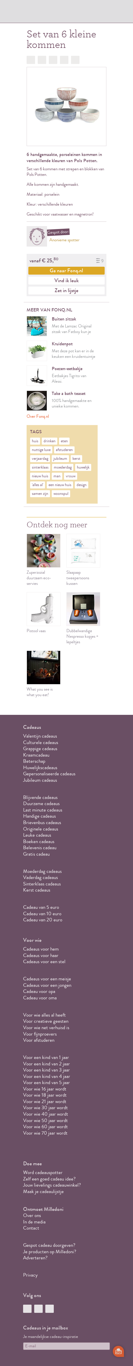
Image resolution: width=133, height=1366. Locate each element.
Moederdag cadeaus (42, 871)
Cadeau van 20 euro (42, 919)
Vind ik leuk (66, 280)
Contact (31, 1228)
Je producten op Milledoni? (49, 1251)
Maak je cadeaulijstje (43, 1191)
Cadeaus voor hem (41, 949)
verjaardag (40, 459)
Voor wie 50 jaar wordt (45, 1120)
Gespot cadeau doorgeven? (49, 1245)
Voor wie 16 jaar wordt (44, 1089)
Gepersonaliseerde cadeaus (49, 773)
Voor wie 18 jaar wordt (45, 1095)
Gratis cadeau (36, 854)
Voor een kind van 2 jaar (46, 1063)
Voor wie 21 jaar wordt (44, 1101)
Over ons (32, 1215)
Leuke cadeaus (37, 835)
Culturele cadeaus (40, 742)
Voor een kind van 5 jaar (46, 1082)
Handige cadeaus (39, 816)
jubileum (60, 459)
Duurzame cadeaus (41, 803)
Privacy (30, 1275)
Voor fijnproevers (40, 1034)
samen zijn (40, 494)
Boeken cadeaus (38, 841)
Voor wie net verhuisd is (46, 1027)
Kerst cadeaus (36, 890)
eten (64, 441)
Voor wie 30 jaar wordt (45, 1107)
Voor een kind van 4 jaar (46, 1076)
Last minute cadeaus (42, 810)
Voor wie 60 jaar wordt (45, 1126)
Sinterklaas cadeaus (42, 883)
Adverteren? (35, 1257)
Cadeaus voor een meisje (47, 978)
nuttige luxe (41, 450)
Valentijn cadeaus (40, 736)
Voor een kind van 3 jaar (46, 1070)
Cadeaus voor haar (40, 955)
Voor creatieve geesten (45, 1021)
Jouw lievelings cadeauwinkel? (52, 1185)
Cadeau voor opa (39, 991)
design (82, 485)
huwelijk (83, 467)
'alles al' (37, 485)
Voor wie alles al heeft (44, 1015)
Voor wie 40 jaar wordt (45, 1114)
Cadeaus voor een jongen (47, 985)
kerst (76, 459)
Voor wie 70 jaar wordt (45, 1133)
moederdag (63, 467)
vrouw (70, 476)
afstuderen (64, 450)
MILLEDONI (39, 13)
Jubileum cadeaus (40, 780)
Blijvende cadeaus (40, 797)
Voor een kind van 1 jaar (46, 1057)
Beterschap (34, 761)
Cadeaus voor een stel (44, 961)
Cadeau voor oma (40, 997)
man (57, 476)
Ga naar (66, 270)
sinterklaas (40, 467)
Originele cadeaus (40, 829)
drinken (50, 441)
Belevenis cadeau (39, 847)
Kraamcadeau (36, 755)
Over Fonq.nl (38, 416)
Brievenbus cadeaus (42, 822)
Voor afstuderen (38, 1040)
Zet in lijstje (66, 290)
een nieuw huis (60, 485)
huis (35, 441)
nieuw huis (40, 476)
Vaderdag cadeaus (40, 877)
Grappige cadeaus (40, 748)
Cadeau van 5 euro (41, 907)
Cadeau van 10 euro (42, 913)
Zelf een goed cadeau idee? (49, 1179)
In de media (34, 1221)
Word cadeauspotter (43, 1172)
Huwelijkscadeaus (40, 767)
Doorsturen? (75, 60)
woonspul (60, 494)
